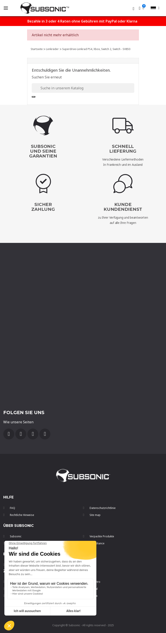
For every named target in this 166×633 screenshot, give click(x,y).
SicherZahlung (43, 207)
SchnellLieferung (122, 149)
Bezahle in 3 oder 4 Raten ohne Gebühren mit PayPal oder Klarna (82, 21)
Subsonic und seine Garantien (43, 151)
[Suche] (83, 88)
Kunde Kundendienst (123, 207)
